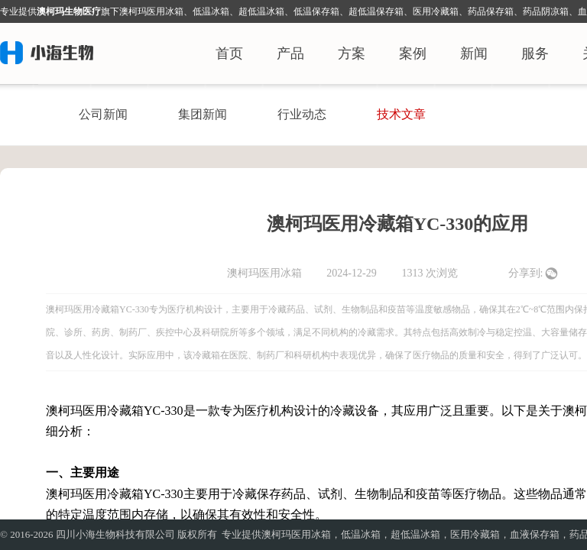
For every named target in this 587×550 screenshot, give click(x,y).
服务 (535, 53)
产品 (290, 53)
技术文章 (401, 114)
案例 (412, 53)
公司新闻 (103, 114)
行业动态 (301, 114)
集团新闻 (202, 114)
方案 (351, 53)
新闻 (474, 53)
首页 (229, 53)
